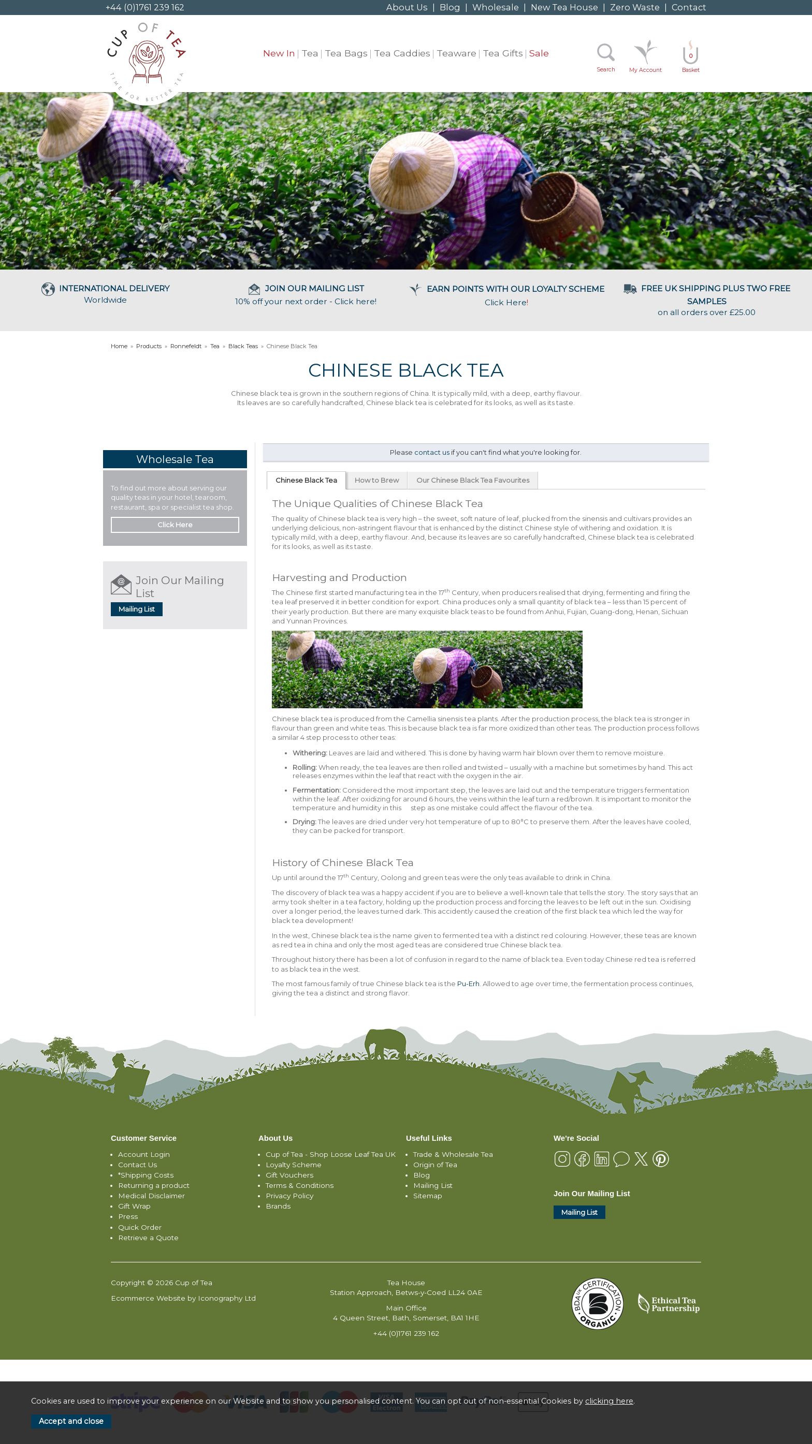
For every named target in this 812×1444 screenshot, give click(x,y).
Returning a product (154, 1185)
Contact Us (137, 1164)
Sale (539, 53)
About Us (407, 7)
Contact (689, 7)
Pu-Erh (468, 983)
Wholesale (495, 7)
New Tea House (564, 7)
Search (606, 69)
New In (279, 53)
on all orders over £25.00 (707, 300)
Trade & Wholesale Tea (453, 1154)
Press (128, 1216)
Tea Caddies (402, 53)
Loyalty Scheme (294, 1164)
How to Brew (377, 480)
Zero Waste (635, 7)
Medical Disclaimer (151, 1196)
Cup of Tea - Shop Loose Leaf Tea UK (331, 1154)
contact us (432, 452)
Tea (309, 53)
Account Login (144, 1154)
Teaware (456, 53)
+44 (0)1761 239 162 (145, 7)
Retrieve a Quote (148, 1237)
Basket (691, 62)
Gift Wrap (134, 1206)
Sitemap (427, 1196)
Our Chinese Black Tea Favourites (472, 480)
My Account (645, 70)
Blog (450, 7)
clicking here (609, 1401)
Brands (278, 1206)
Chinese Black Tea (306, 480)
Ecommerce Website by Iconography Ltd (183, 1298)
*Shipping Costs (145, 1175)
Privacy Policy (289, 1196)
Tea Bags (346, 53)
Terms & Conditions (300, 1185)
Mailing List (137, 609)
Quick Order (140, 1227)
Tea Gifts (503, 53)
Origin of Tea (435, 1164)
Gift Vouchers (289, 1175)
